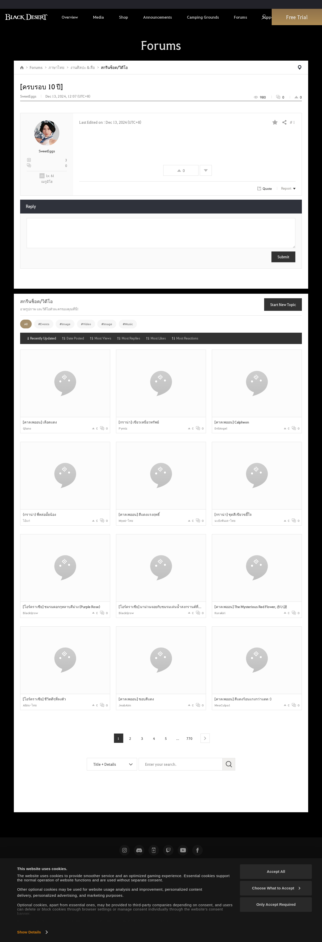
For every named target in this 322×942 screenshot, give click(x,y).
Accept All (276, 871)
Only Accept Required (276, 904)
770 (189, 738)
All (26, 324)
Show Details (29, 932)
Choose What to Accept (276, 888)
